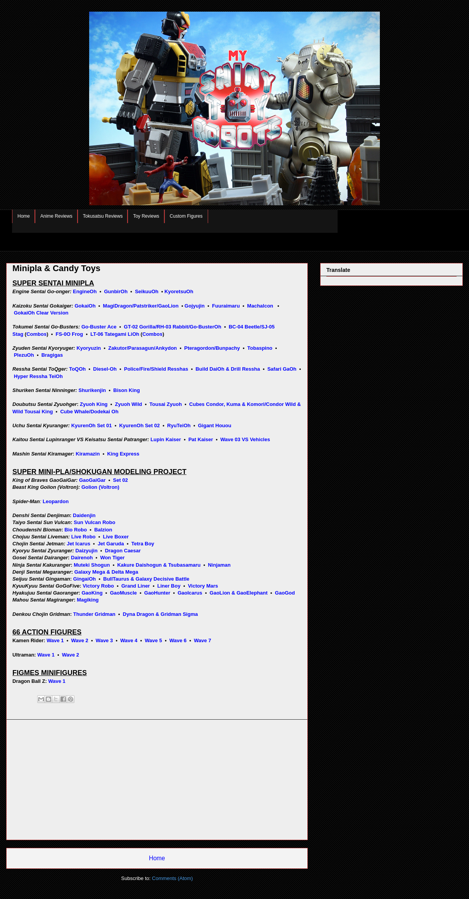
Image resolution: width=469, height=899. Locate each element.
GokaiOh (84, 306)
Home (23, 216)
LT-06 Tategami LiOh (114, 334)
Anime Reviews (56, 216)
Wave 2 (79, 640)
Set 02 (120, 480)
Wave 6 (177, 640)
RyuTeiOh (178, 425)
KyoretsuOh (178, 291)
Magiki (84, 600)
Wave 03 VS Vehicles (245, 439)
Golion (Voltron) (100, 487)
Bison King (126, 390)
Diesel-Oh (105, 369)
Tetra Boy (142, 544)
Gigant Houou (214, 425)
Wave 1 (55, 640)
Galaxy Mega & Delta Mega (106, 572)
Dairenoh (82, 557)
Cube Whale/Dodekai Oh (89, 411)
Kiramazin (88, 454)
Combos (36, 334)
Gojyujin (194, 306)
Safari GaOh (282, 369)
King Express (123, 454)
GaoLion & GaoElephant (239, 593)
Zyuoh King (94, 404)
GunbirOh (116, 291)
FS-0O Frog (69, 334)
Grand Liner (135, 586)
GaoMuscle (123, 593)
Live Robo (83, 537)
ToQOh (77, 369)
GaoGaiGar (92, 480)
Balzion (103, 530)
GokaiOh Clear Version (41, 313)
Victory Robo (98, 586)
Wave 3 (104, 640)
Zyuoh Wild (128, 404)
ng (96, 600)
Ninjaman (219, 565)
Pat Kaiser (200, 439)
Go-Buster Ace (99, 327)
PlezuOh (24, 355)
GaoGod (285, 593)
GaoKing (91, 593)
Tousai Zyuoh (166, 404)
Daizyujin (87, 550)
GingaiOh (84, 579)
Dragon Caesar (123, 550)
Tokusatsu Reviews (103, 216)
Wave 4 (128, 640)
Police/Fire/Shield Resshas (156, 369)
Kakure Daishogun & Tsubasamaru (158, 565)
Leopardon (56, 501)
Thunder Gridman (94, 614)
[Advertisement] (157, 779)
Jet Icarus (78, 544)
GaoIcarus (190, 593)
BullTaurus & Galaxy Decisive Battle (146, 579)
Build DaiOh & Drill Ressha (227, 369)
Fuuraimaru (226, 306)
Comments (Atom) (172, 878)
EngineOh (85, 291)
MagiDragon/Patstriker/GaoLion (141, 306)
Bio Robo (75, 530)
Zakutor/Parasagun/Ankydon (142, 348)
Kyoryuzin (88, 348)
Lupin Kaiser (165, 439)
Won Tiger (112, 557)
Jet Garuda (111, 544)
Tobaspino (259, 348)
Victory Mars (203, 586)
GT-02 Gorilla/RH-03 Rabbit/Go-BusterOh (172, 327)
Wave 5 (153, 640)
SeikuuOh (147, 291)
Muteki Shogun (92, 565)
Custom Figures (186, 216)
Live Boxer (116, 537)
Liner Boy (169, 586)
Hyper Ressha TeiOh (38, 376)
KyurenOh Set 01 (91, 425)
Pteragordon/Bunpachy (212, 348)
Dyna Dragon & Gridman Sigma (160, 614)
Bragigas (52, 355)
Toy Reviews (146, 216)
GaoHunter (157, 593)
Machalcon (260, 306)
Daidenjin (84, 515)
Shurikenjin (92, 390)
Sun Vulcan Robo (94, 522)
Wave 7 (202, 640)
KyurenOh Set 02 (139, 425)
